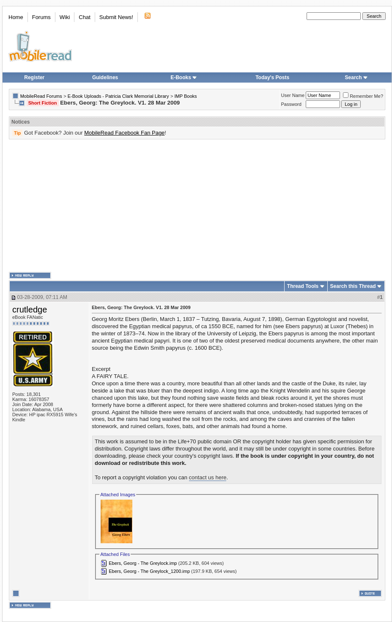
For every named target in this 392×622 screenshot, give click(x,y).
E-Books (183, 77)
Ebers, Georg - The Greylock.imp (143, 563)
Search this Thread (353, 286)
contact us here (208, 477)
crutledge (29, 309)
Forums (41, 17)
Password (291, 104)
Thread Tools (302, 286)
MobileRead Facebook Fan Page (124, 133)
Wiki (65, 17)
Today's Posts (272, 77)
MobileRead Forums (41, 96)
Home (15, 17)
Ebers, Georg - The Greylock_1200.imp (149, 571)
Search (356, 77)
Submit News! (116, 17)
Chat (84, 17)
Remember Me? (363, 96)
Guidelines (105, 77)
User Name (293, 95)
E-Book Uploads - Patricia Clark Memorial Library (118, 96)
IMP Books (186, 96)
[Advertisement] (184, 206)
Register (34, 77)
